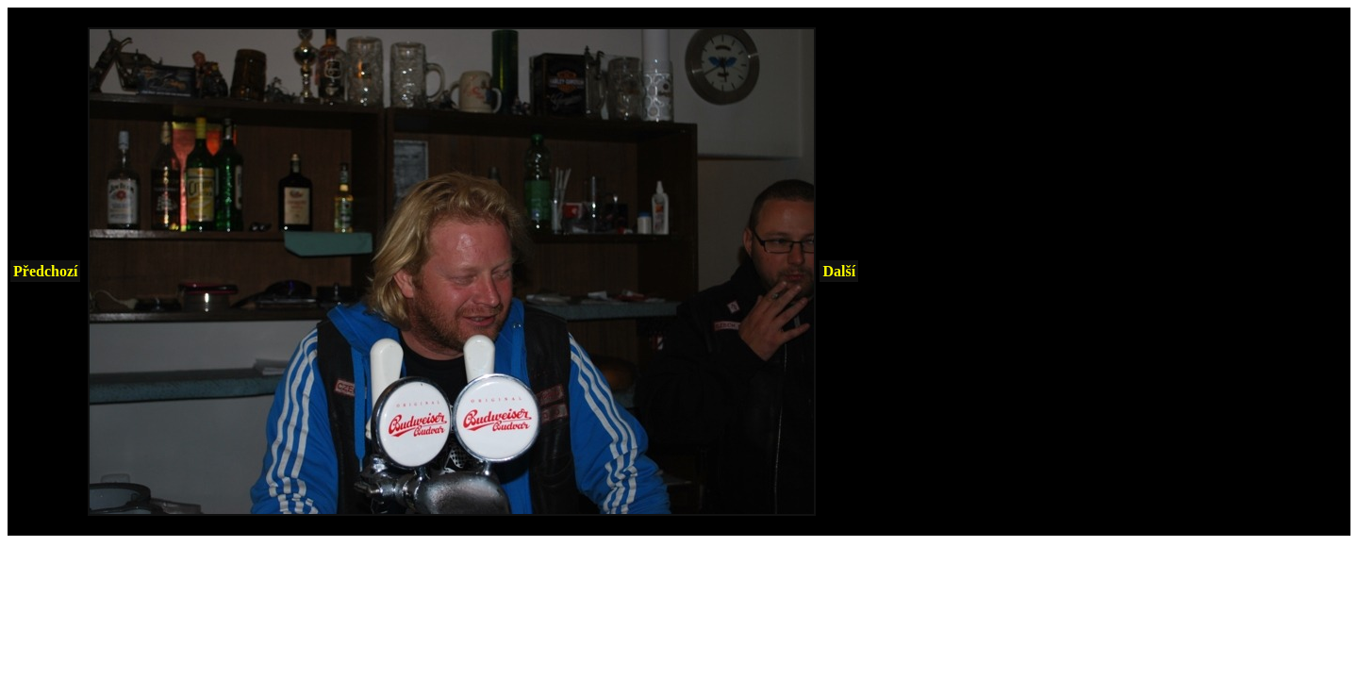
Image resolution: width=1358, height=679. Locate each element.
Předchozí (45, 271)
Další (838, 271)
